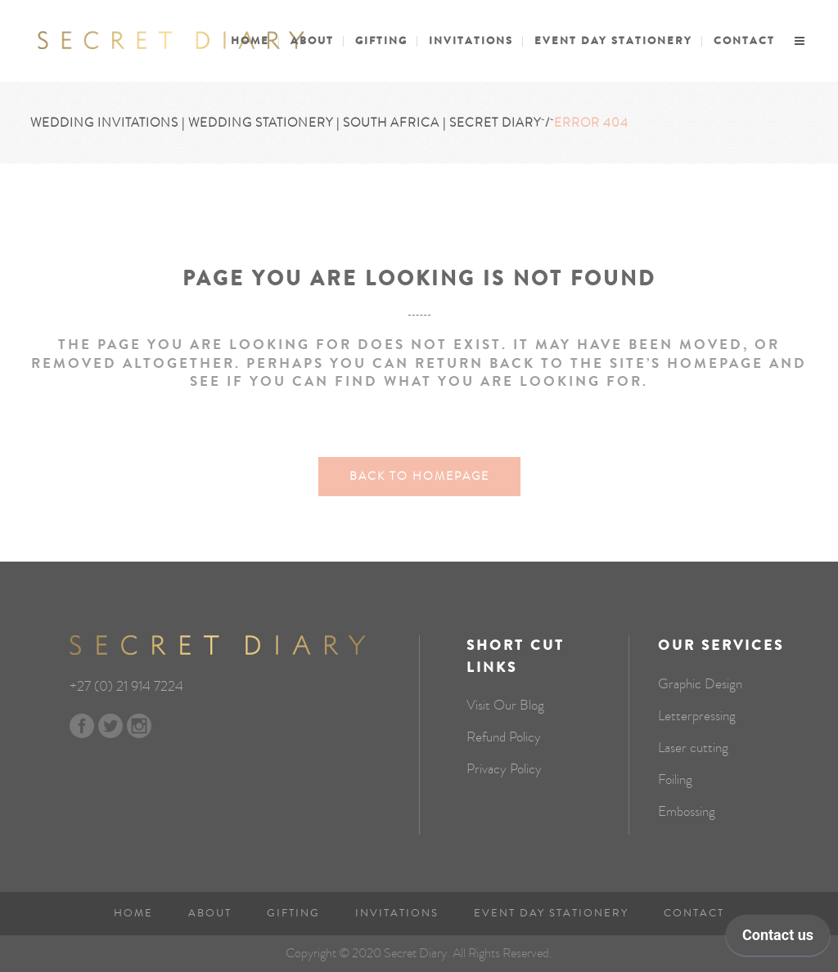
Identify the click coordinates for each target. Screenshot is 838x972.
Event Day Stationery (551, 913)
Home (133, 913)
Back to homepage (419, 476)
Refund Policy (503, 737)
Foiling (675, 780)
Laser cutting (693, 748)
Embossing (686, 812)
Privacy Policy (504, 769)
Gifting (293, 913)
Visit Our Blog (505, 705)
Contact (694, 913)
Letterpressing (697, 716)
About (210, 913)
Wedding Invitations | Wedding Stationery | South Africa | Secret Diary (285, 122)
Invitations (397, 913)
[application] (778, 939)
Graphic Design (700, 684)
